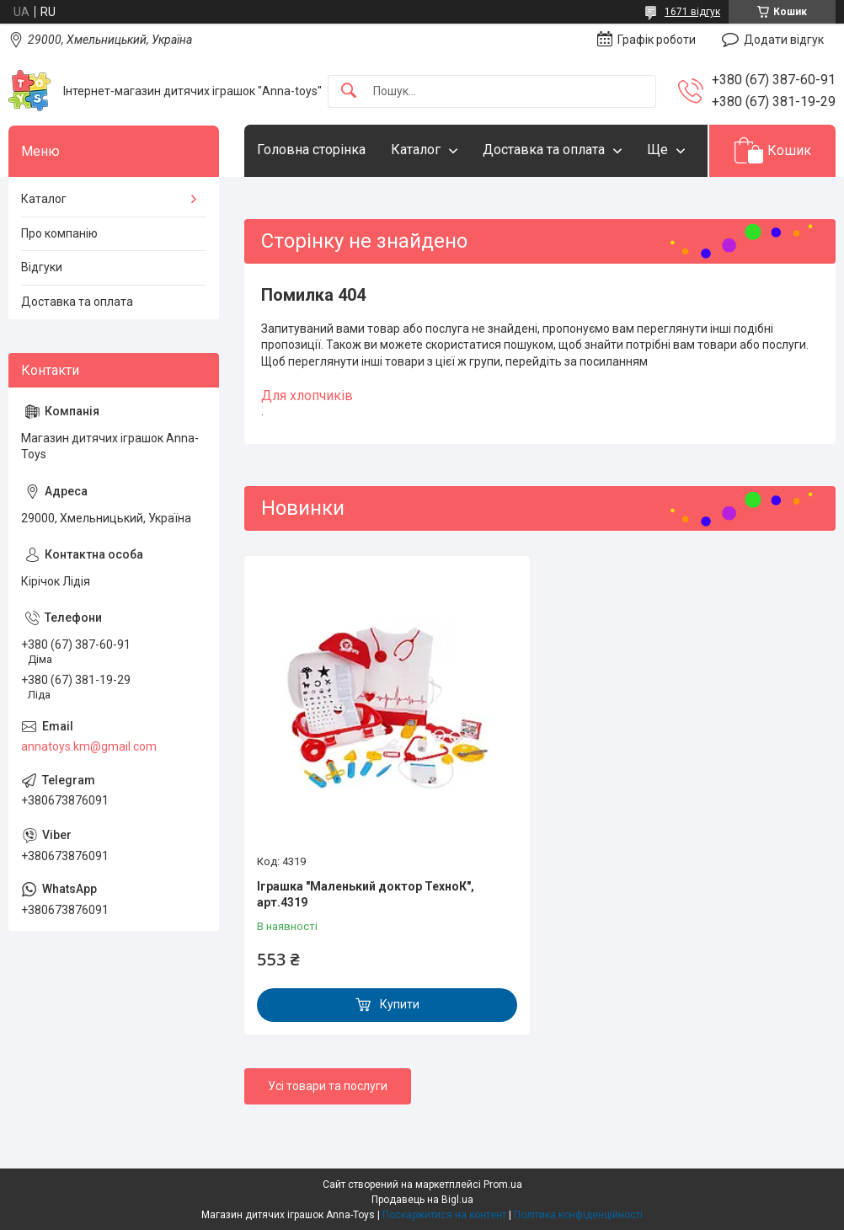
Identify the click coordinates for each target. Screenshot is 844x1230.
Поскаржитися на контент (444, 1215)
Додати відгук (784, 39)
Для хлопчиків (307, 396)
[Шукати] (349, 91)
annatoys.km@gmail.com (89, 746)
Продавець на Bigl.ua (422, 1200)
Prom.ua (502, 1184)
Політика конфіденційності (578, 1215)
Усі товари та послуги (327, 1086)
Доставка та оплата (544, 150)
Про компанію (59, 233)
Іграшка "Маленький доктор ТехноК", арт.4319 (365, 895)
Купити (399, 1004)
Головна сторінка (311, 150)
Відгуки (41, 267)
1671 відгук (692, 12)
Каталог (416, 150)
